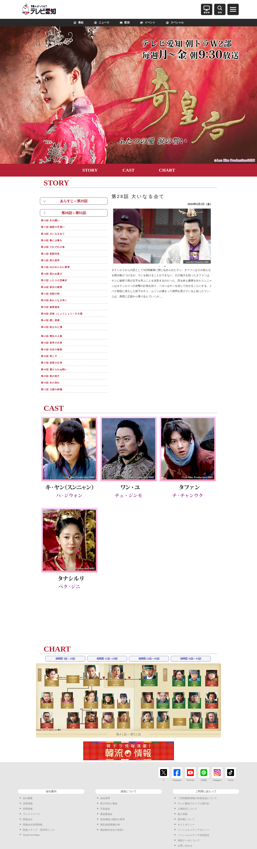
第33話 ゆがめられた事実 (59, 260)
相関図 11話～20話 (107, 634)
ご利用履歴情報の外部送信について (197, 774)
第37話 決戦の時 (53, 283)
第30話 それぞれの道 (56, 243)
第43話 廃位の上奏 (54, 319)
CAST (128, 170)
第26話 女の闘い (53, 220)
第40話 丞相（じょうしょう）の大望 (67, 301)
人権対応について (187, 785)
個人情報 (182, 790)
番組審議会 (106, 790)
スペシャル (175, 22)
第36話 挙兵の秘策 (54, 278)
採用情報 (28, 785)
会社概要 (28, 774)
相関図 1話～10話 (65, 634)
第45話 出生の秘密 (54, 331)
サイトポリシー (186, 800)
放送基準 (105, 774)
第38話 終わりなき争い (57, 289)
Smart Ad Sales (31, 811)
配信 (124, 22)
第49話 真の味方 (53, 354)
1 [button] (159, 266)
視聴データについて (189, 816)
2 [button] (165, 266)
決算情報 (28, 779)
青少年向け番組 (108, 779)
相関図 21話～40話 (149, 634)
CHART (167, 170)
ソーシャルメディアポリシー (193, 806)
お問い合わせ (185, 822)
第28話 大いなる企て (56, 231)
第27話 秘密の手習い (56, 225)
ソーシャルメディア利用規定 (193, 811)
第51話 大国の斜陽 (54, 366)
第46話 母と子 (51, 337)
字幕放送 (105, 785)
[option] (162, 236)
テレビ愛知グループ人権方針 (193, 779)
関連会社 (28, 795)
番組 (78, 22)
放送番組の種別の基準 (112, 795)
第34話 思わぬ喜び (54, 266)
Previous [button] (110, 236)
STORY (90, 170)
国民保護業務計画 (110, 800)
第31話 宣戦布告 (53, 249)
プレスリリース (31, 790)
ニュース (101, 22)
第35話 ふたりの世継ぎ (57, 272)
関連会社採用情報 (32, 800)
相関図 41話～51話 (190, 634)
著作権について (186, 795)
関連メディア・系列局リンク (39, 806)
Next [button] (213, 236)
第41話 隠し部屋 (53, 307)
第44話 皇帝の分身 (54, 325)
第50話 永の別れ (53, 360)
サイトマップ (185, 827)
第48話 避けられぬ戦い (57, 348)
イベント (147, 22)
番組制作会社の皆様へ (112, 806)
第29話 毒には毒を (54, 237)
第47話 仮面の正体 (54, 342)
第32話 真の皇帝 (53, 254)
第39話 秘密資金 (53, 295)
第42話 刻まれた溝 (54, 312)
